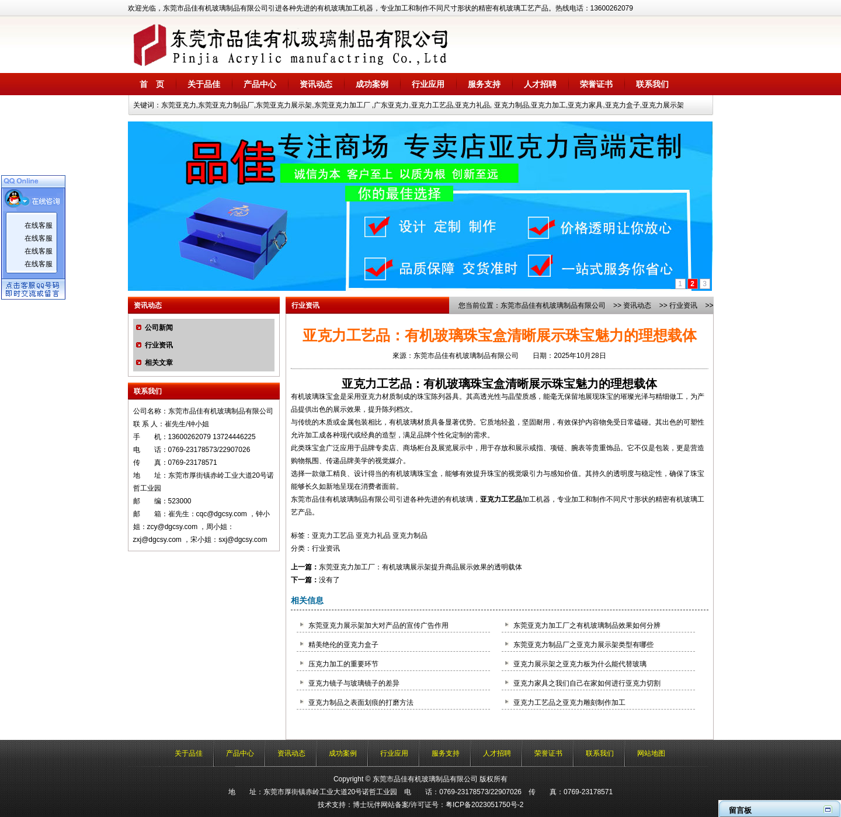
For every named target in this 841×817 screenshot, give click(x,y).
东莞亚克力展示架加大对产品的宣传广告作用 (378, 625)
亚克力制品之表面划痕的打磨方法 (360, 702)
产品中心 (260, 84)
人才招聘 (540, 84)
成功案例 (372, 84)
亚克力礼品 (373, 535)
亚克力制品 (410, 535)
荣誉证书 (596, 84)
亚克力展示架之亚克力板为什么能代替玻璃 (580, 664)
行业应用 (428, 84)
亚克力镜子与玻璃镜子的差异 (353, 683)
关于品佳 (203, 84)
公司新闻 (159, 328)
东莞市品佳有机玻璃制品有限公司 (553, 305)
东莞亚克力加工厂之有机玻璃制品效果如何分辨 (587, 625)
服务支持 (484, 84)
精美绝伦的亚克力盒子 (343, 645)
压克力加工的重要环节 (343, 664)
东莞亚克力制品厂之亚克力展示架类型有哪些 (583, 645)
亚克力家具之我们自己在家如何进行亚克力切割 (587, 683)
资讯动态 (316, 84)
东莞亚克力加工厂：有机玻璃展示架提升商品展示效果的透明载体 (420, 567)
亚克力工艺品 (377, 383)
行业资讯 (159, 345)
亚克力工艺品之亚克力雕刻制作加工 (569, 702)
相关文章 (159, 363)
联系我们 (652, 84)
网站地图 (651, 753)
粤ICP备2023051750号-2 (484, 805)
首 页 (152, 84)
